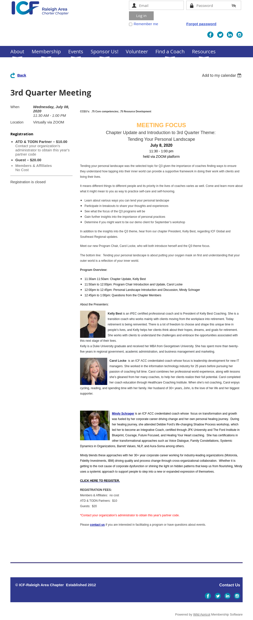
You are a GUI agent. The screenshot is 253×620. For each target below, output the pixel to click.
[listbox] (222, 75)
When (15, 107)
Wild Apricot (201, 614)
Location (16, 122)
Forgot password (201, 24)
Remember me (146, 24)
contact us (97, 524)
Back (21, 75)
